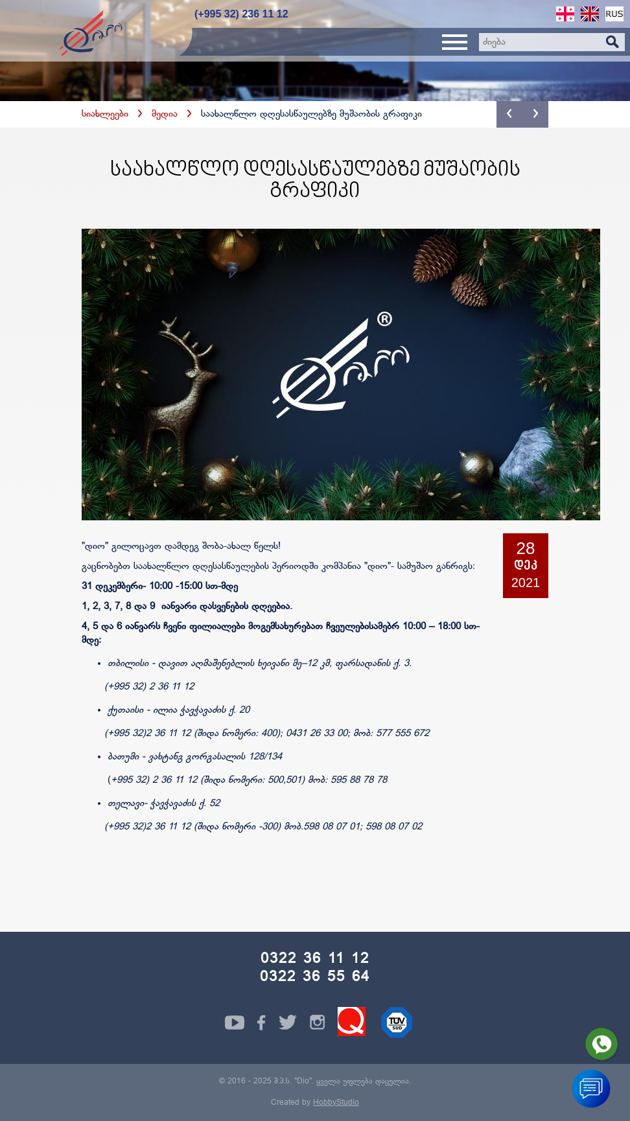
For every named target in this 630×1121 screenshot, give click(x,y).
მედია (165, 114)
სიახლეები (105, 114)
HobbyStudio (336, 1103)
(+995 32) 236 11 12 (241, 13)
